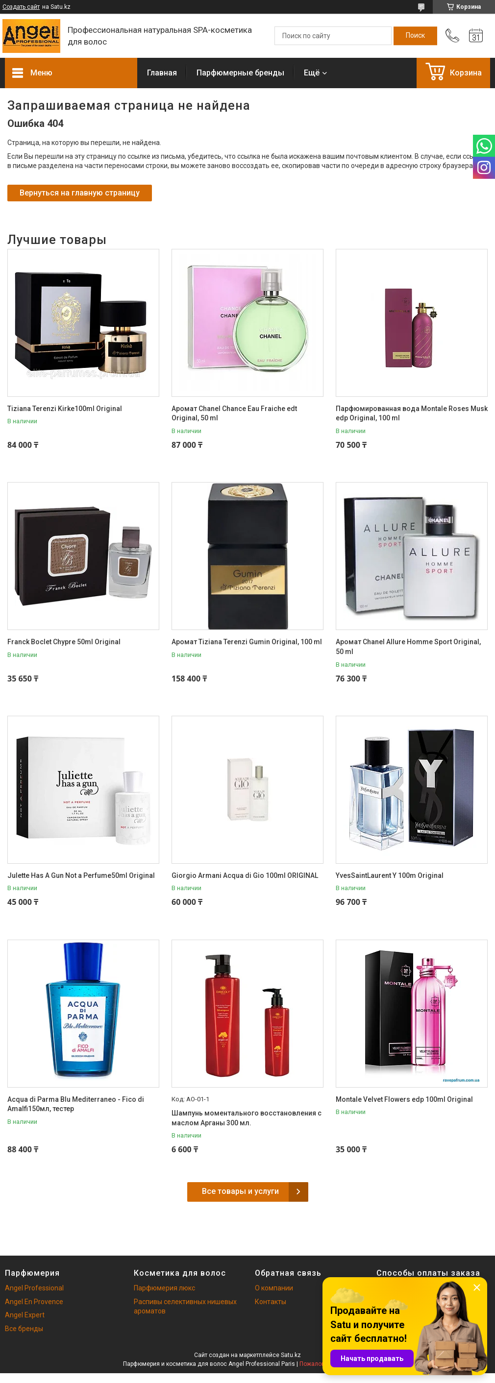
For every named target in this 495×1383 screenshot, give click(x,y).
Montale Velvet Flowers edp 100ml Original (404, 1099)
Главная (162, 72)
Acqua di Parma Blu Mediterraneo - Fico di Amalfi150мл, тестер (75, 1104)
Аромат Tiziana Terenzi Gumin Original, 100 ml (247, 642)
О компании (274, 1288)
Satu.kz (291, 1355)
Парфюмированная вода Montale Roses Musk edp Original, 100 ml (412, 413)
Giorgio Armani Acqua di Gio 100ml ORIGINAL (245, 875)
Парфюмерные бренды (240, 72)
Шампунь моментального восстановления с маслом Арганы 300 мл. (247, 1118)
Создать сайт (21, 6)
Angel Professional (34, 1288)
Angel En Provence (34, 1302)
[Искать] (415, 35)
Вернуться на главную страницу (80, 192)
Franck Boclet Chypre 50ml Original (64, 642)
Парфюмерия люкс (164, 1288)
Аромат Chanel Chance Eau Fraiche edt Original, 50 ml (234, 413)
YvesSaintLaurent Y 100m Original (390, 875)
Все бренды (24, 1329)
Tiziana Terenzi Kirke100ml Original (64, 408)
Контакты (270, 1302)
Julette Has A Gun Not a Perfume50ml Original (81, 875)
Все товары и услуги (240, 1191)
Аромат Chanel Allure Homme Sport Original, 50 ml (408, 646)
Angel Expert (25, 1315)
